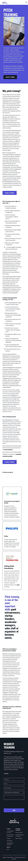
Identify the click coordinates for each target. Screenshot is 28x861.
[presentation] (15, 804)
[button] (26, 2)
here (18, 585)
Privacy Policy (10, 857)
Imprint (4, 857)
